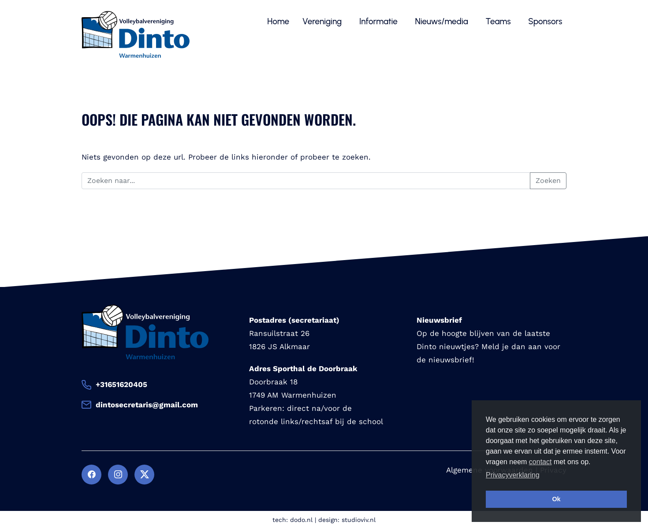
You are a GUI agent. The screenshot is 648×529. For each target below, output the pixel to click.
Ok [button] (556, 499)
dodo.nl (301, 519)
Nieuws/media (442, 21)
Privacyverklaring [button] (513, 475)
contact (540, 462)
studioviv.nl (359, 519)
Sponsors (546, 21)
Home (278, 21)
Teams (499, 21)
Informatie (379, 21)
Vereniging (323, 21)
